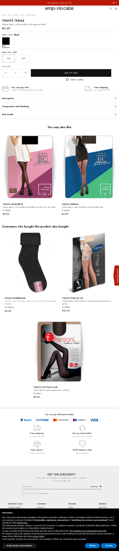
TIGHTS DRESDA (70, 204)
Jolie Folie (103, 507)
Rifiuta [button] (92, 545)
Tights (70, 507)
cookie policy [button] (22, 523)
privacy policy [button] (38, 536)
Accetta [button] (108, 545)
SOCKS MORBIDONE (15, 298)
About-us (40, 507)
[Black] (6, 41)
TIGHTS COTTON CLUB (45, 387)
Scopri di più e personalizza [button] (19, 545)
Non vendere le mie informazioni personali (88, 531)
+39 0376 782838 (84, 436)
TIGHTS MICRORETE (13, 204)
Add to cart (71, 72)
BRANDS (102, 504)
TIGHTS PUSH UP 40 (72, 298)
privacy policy (44, 493)
